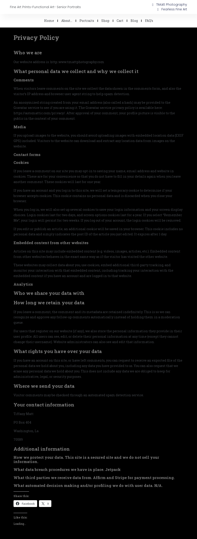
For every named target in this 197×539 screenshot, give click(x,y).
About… (66, 20)
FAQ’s (149, 20)
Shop (105, 20)
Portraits (86, 20)
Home (49, 20)
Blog (134, 20)
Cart (120, 20)
